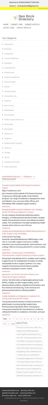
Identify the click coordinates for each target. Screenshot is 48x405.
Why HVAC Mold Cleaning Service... (30, 348)
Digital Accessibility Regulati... (27, 331)
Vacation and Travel (12, 162)
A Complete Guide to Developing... (29, 344)
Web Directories (10, 167)
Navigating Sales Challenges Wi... (29, 351)
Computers (8, 53)
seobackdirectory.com (11, 176)
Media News (9, 110)
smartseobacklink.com (10, 390)
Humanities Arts (10, 96)
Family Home (9, 72)
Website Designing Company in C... (30, 375)
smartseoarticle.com (27, 393)
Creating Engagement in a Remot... (29, 358)
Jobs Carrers (9, 105)
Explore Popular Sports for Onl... (29, 372)
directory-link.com (27, 390)
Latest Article (24, 27)
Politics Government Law (13, 119)
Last (13, 323)
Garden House (10, 91)
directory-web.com (9, 395)
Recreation (8, 129)
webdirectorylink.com (10, 393)
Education (8, 63)
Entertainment (9, 68)
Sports (7, 157)
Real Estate (8, 124)
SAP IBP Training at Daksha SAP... (29, 338)
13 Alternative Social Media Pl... (28, 355)
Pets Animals (9, 115)
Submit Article (32, 24)
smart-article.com (24, 395)
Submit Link (17, 24)
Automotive (8, 44)
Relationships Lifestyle (13, 143)
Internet (7, 101)
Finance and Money (11, 77)
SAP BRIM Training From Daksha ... (29, 341)
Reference (8, 134)
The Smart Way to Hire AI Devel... (29, 362)
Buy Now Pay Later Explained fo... (29, 368)
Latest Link (8, 27)
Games (7, 86)
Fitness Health (9, 82)
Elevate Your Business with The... (29, 327)
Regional (7, 138)
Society (7, 152)
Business (8, 49)
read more (6, 206)
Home (5, 24)
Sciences (7, 148)
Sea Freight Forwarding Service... (29, 334)
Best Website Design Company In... (30, 365)
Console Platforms (11, 58)
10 (4, 323)
